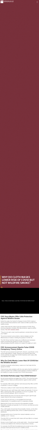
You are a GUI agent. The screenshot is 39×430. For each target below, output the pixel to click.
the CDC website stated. (12, 329)
